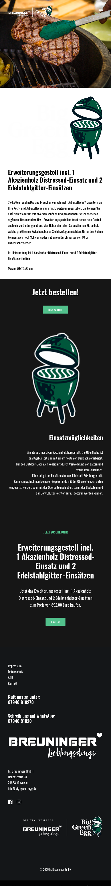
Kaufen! (55, 621)
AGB (10, 677)
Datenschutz (15, 671)
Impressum (15, 665)
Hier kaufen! (55, 309)
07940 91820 (20, 721)
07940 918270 (21, 702)
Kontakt (12, 683)
